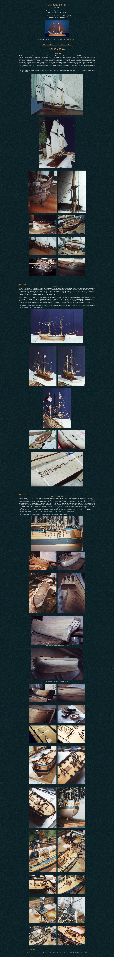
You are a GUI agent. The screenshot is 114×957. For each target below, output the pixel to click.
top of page (23, 494)
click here (73, 39)
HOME (44, 44)
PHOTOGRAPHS (52, 44)
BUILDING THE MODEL (64, 44)
